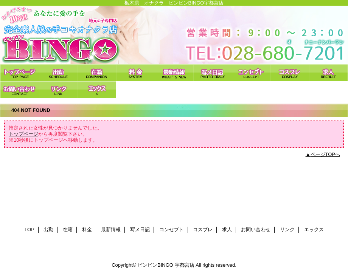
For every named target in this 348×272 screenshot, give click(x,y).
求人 (328, 72)
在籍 (97, 72)
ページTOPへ (325, 154)
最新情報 (174, 72)
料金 (135, 72)
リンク (58, 89)
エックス (97, 89)
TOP (19, 72)
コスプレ (289, 72)
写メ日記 (212, 72)
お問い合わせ (19, 89)
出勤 (58, 72)
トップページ (23, 134)
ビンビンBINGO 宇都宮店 (174, 35)
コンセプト (251, 72)
